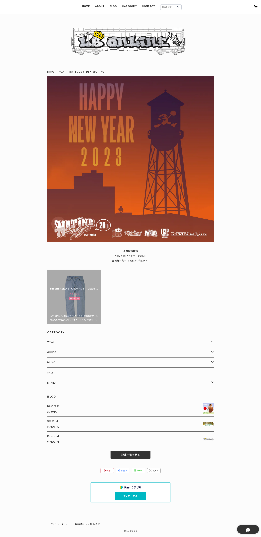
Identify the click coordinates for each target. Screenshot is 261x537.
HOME (86, 6)
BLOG (113, 6)
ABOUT (99, 6)
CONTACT (148, 6)
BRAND (51, 382)
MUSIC (51, 362)
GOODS (51, 352)
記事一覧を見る (130, 454)
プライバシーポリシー (60, 524)
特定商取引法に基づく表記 (87, 524)
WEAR (62, 71)
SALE (50, 372)
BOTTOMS (75, 71)
